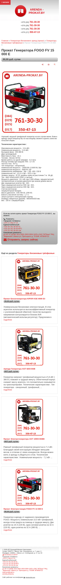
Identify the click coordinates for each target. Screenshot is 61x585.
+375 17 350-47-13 (11, 223)
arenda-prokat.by (8, 574)
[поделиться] (42, 64)
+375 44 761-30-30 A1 (12, 227)
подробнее (8, 320)
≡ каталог (5, 2)
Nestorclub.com (30, 577)
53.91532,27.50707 (11, 554)
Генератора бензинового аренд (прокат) (27, 41)
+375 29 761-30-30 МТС (13, 229)
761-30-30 (30, 22)
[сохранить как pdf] (54, 64)
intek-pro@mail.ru (8, 572)
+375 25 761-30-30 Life (12, 231)
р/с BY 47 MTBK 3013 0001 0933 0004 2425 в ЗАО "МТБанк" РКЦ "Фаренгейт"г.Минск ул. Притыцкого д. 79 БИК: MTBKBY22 (29, 235)
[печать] (48, 64)
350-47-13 (30, 32)
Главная (4, 41)
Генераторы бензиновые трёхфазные (36, 253)
